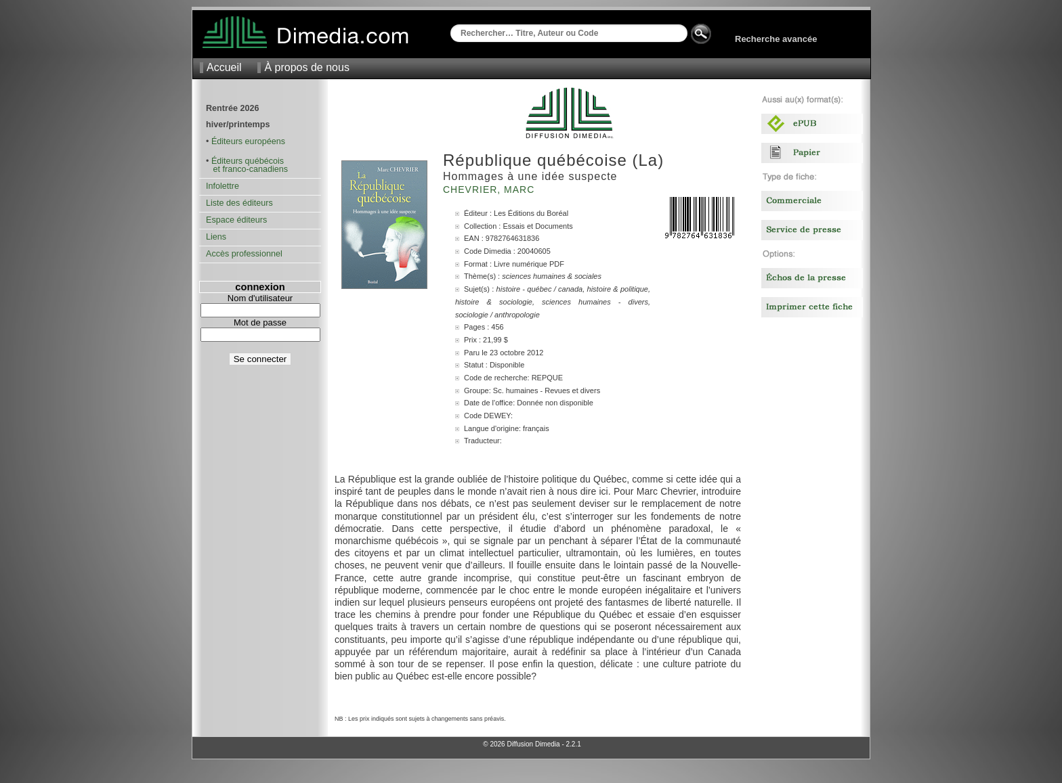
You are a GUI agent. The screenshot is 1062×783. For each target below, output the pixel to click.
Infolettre (222, 186)
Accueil (224, 67)
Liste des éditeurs (239, 203)
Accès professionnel (244, 254)
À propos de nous (306, 67)
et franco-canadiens (247, 169)
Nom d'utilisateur (260, 298)
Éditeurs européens (248, 141)
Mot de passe (260, 322)
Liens (216, 237)
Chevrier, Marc (490, 189)
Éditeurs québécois (247, 161)
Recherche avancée (776, 39)
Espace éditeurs (236, 220)
